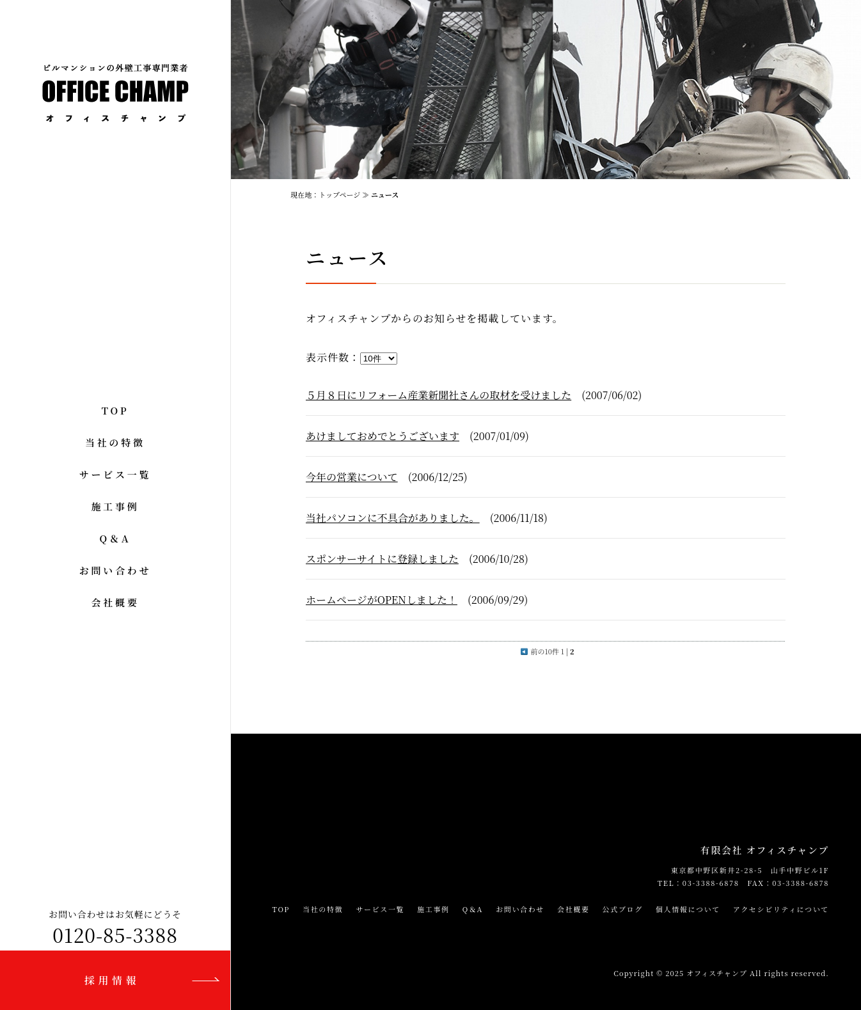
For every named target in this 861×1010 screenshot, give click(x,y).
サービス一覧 (115, 474)
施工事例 (115, 506)
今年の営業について (352, 476)
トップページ (339, 194)
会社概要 (115, 602)
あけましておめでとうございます (382, 436)
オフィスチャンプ (716, 973)
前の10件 (540, 651)
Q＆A (115, 538)
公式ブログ (623, 909)
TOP (115, 410)
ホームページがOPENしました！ (381, 599)
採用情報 (111, 980)
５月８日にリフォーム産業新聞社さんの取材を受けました (438, 395)
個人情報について (688, 909)
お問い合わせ (115, 570)
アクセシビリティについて (781, 909)
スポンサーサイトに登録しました (382, 558)
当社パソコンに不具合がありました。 (393, 517)
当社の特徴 (115, 442)
